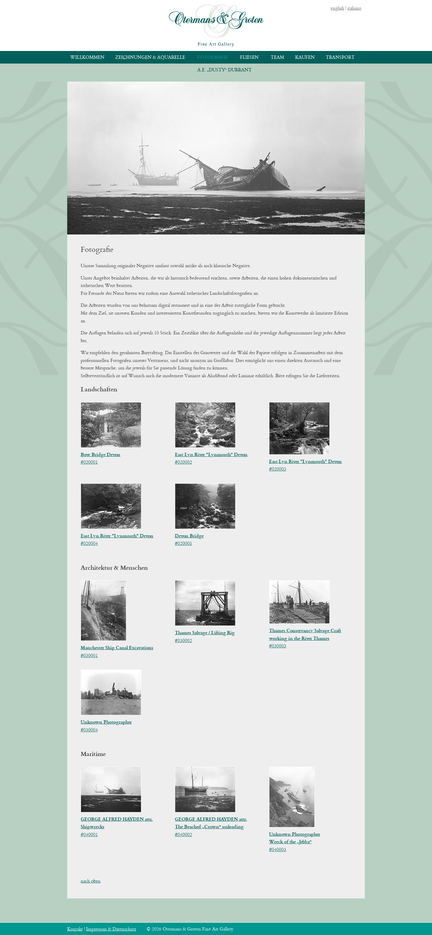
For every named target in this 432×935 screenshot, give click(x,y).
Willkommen (87, 57)
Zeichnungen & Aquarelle (150, 57)
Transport (340, 57)
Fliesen (249, 57)
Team (277, 57)
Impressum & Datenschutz (111, 928)
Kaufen (305, 57)
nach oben (90, 880)
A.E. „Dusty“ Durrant (224, 69)
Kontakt (75, 928)
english (337, 7)
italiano (354, 7)
